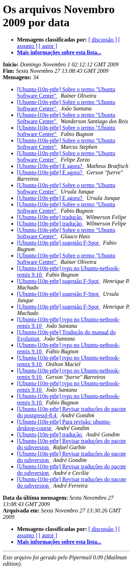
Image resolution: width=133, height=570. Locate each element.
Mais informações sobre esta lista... (59, 52)
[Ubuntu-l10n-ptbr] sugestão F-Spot (58, 243)
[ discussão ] (102, 40)
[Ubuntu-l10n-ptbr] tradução (50, 217)
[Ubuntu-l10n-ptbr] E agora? (50, 166)
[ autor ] (48, 46)
